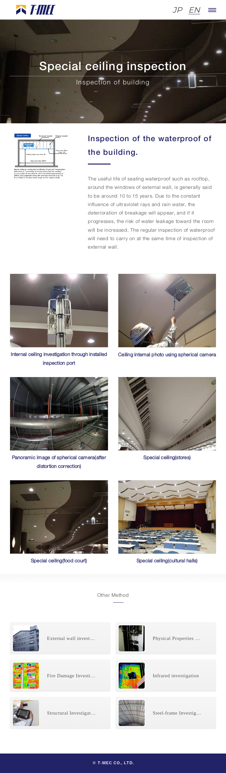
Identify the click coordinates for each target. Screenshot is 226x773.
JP (177, 10)
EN (194, 10)
